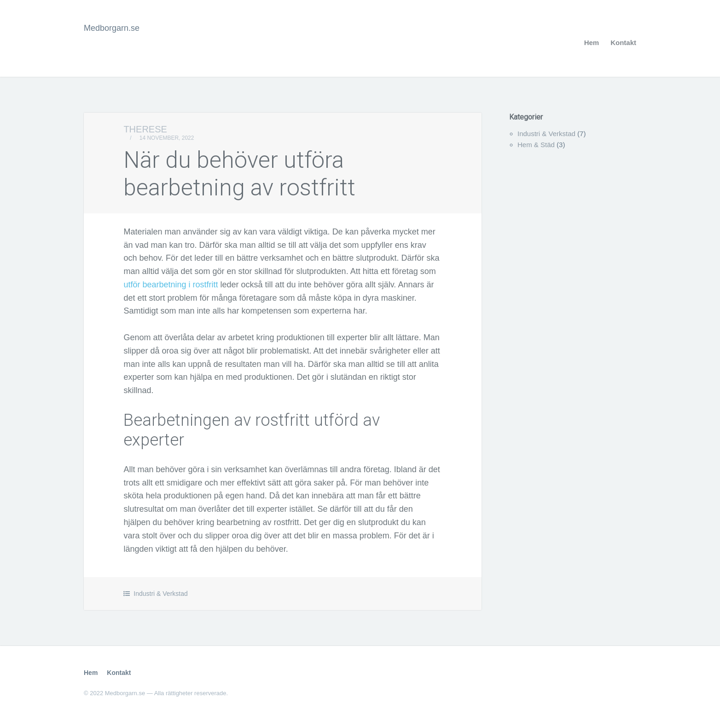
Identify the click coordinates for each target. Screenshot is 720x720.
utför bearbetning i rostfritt (170, 284)
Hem (591, 42)
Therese (145, 129)
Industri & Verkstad (161, 593)
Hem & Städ (536, 145)
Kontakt (623, 42)
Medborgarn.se (111, 28)
